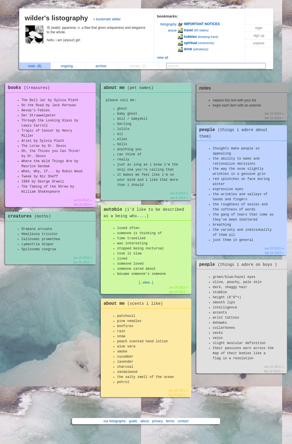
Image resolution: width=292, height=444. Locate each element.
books (30, 87)
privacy (157, 421)
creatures (31, 216)
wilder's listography (56, 18)
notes (205, 88)
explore (258, 43)
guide (133, 421)
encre (172, 30)
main (34, 66)
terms (170, 421)
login (258, 28)
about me (130, 87)
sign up (258, 36)
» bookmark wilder (107, 19)
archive (102, 66)
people (239, 264)
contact (183, 421)
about (144, 421)
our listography (115, 421)
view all (162, 58)
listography (168, 24)
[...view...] (146, 282)
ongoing (68, 66)
